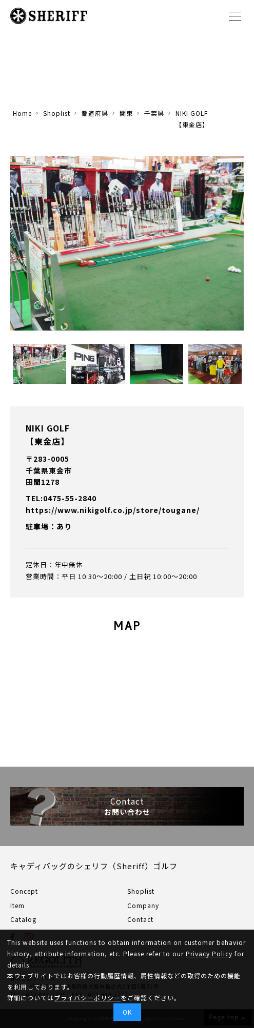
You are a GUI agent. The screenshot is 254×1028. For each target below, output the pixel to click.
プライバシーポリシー (87, 997)
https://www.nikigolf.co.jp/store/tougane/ (113, 510)
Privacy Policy (209, 953)
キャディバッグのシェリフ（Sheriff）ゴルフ (94, 865)
